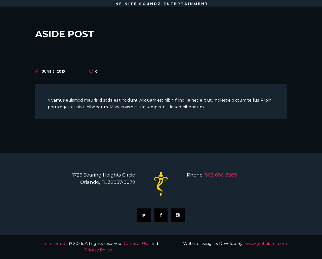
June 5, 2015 (53, 71)
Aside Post (64, 33)
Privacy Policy (98, 250)
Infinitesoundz (53, 243)
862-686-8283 (221, 175)
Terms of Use (136, 243)
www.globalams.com (266, 243)
